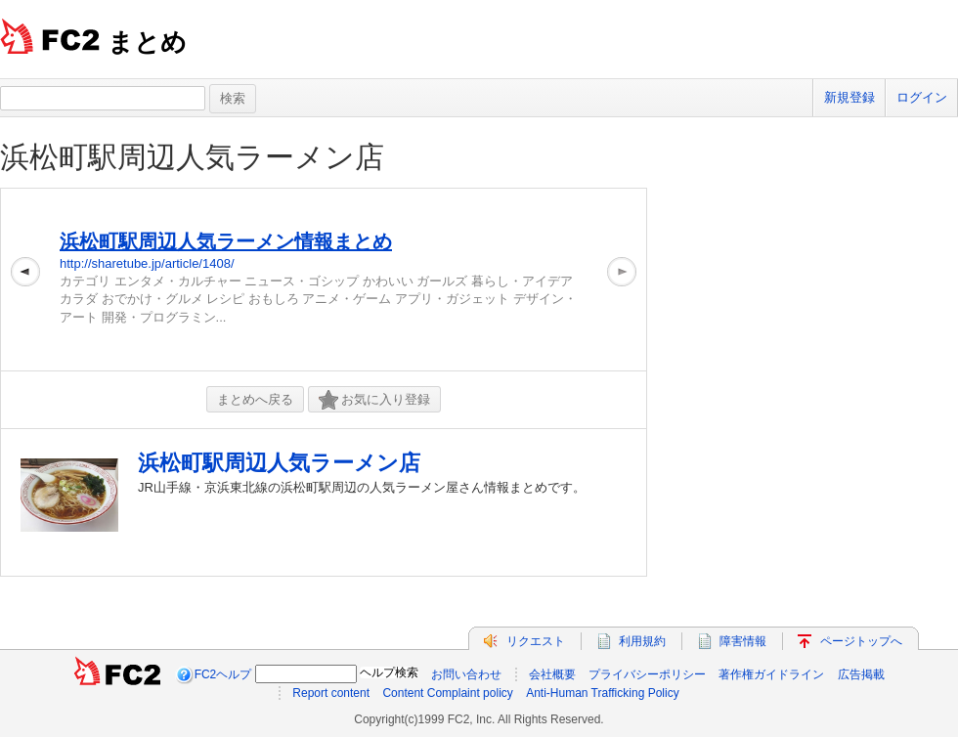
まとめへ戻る (255, 399)
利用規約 (642, 641)
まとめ (147, 42)
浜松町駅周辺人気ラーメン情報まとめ (226, 241)
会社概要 (552, 674)
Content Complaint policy (447, 693)
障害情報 (742, 641)
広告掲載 (861, 674)
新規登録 (849, 97)
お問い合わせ (466, 674)
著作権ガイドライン (771, 674)
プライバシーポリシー (647, 674)
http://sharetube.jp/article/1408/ (147, 263)
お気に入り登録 (374, 400)
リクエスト (535, 641)
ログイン (921, 97)
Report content (331, 693)
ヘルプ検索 (389, 672)
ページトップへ (861, 641)
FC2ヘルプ (223, 674)
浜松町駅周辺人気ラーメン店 (192, 157)
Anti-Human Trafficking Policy (602, 693)
